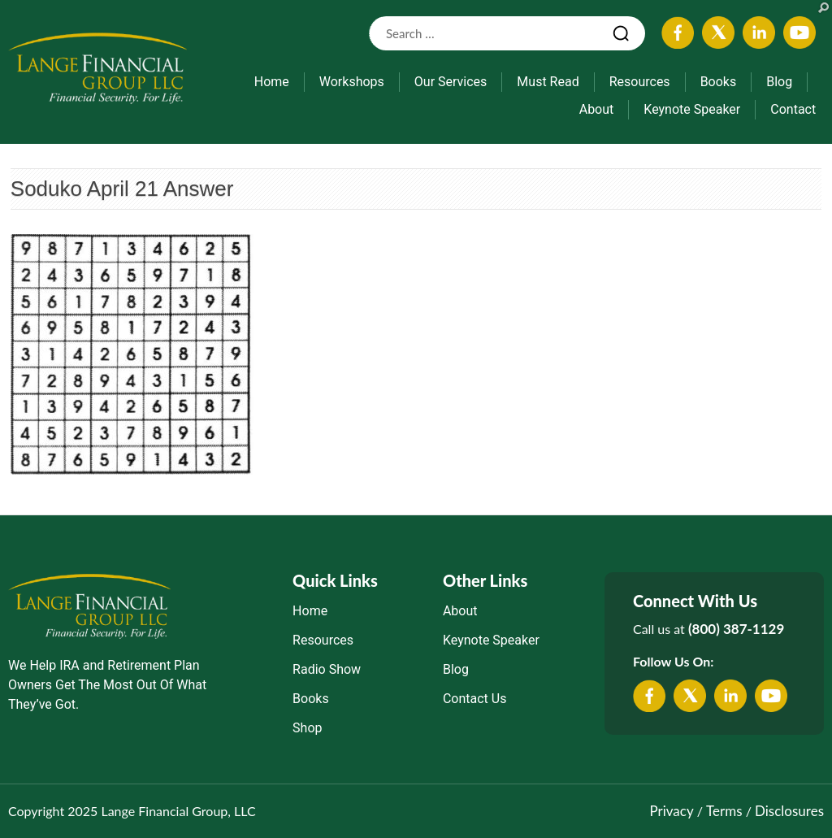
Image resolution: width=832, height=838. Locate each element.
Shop (307, 728)
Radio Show (326, 669)
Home (271, 81)
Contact (793, 109)
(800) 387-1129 (736, 628)
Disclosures (789, 810)
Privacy (671, 810)
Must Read (547, 81)
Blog (779, 81)
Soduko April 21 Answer (122, 188)
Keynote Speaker (692, 109)
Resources (639, 81)
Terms (724, 810)
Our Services (451, 81)
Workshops (351, 81)
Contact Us (475, 698)
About (596, 109)
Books (718, 81)
